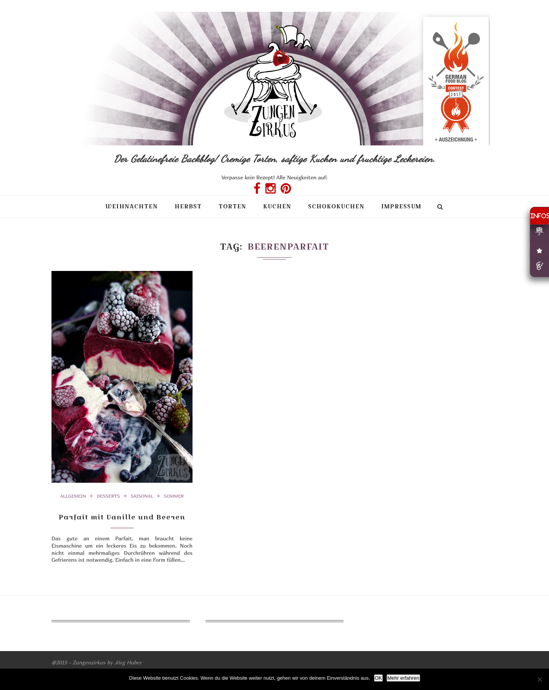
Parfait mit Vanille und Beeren (122, 517)
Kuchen (277, 206)
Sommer (174, 496)
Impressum (401, 206)
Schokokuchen (336, 206)
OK (378, 678)
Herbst (188, 206)
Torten (232, 206)
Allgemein (73, 496)
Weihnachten (131, 206)
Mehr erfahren (403, 678)
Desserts (108, 496)
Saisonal (142, 496)
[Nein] (539, 679)
